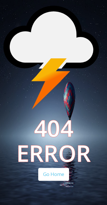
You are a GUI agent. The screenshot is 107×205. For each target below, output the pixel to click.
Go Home (53, 174)
